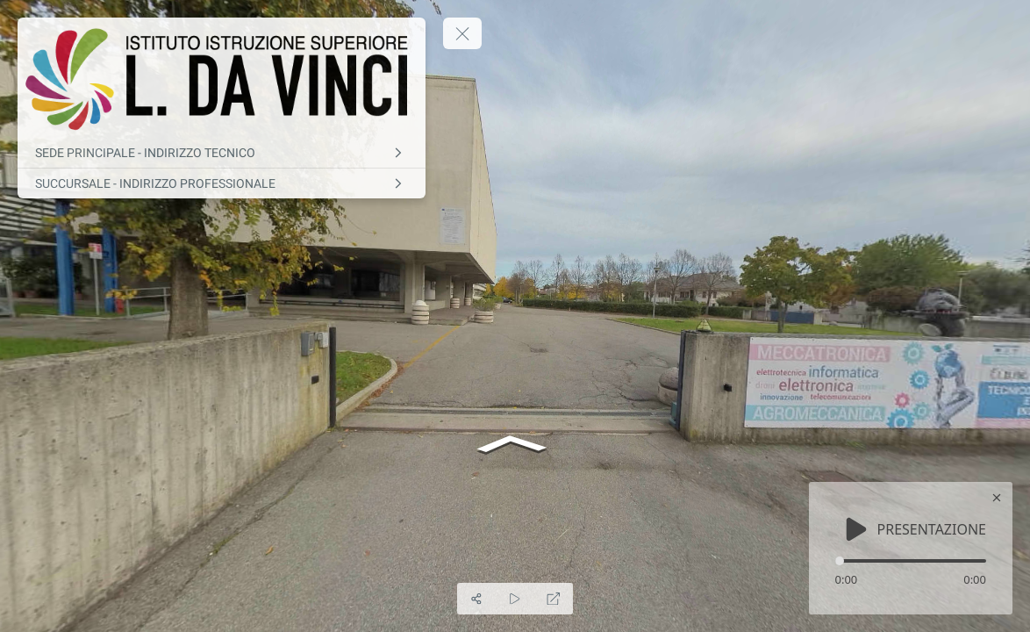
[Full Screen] (553, 598)
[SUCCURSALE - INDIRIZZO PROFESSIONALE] (222, 183)
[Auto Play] (515, 598)
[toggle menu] (462, 33)
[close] (997, 498)
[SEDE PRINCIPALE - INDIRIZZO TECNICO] (222, 153)
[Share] (476, 598)
